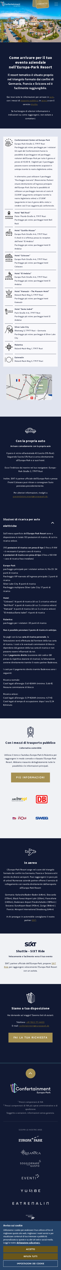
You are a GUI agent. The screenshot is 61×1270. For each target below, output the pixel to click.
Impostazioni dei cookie (30, 1263)
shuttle (34, 104)
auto (52, 97)
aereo (44, 100)
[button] (29, 376)
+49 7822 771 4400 (35, 1022)
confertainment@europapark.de (34, 1026)
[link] (30, 1073)
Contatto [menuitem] (42, 3)
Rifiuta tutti (31, 1256)
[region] (30, 1245)
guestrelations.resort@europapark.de (30, 496)
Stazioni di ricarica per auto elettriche (21, 523)
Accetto (30, 1249)
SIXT (34, 920)
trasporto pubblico (29, 100)
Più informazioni (30, 777)
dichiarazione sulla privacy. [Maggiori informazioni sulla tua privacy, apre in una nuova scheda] (28, 1242)
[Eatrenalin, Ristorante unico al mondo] (30, 1203)
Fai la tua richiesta (30, 1037)
